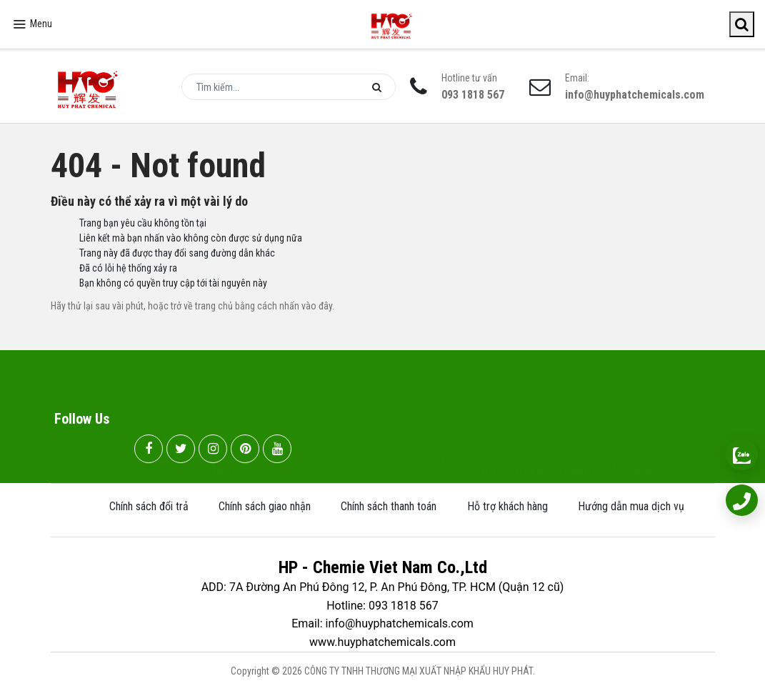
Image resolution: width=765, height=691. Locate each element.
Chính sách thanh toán (388, 506)
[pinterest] (245, 450)
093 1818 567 (472, 94)
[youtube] (277, 450)
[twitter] (180, 450)
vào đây (316, 306)
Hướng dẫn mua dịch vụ (631, 506)
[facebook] (148, 450)
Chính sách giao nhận (265, 506)
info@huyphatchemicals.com (634, 94)
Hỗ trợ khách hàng (507, 506)
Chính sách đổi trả (149, 506)
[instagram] (213, 450)
